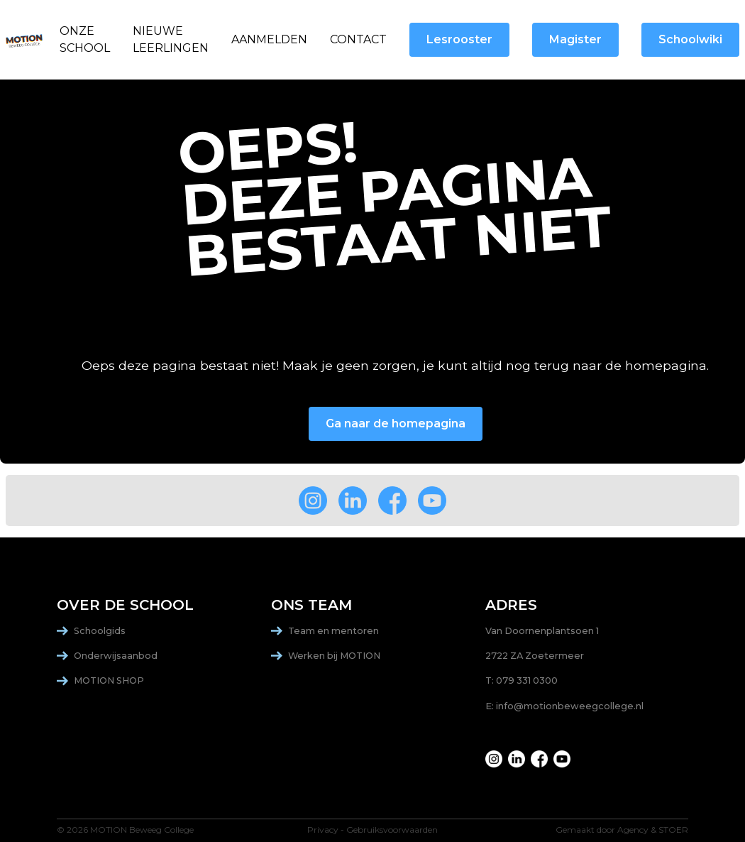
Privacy (322, 830)
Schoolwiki (690, 39)
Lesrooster (459, 39)
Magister (575, 39)
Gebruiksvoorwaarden (392, 830)
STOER (673, 830)
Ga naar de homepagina (395, 423)
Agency (633, 830)
